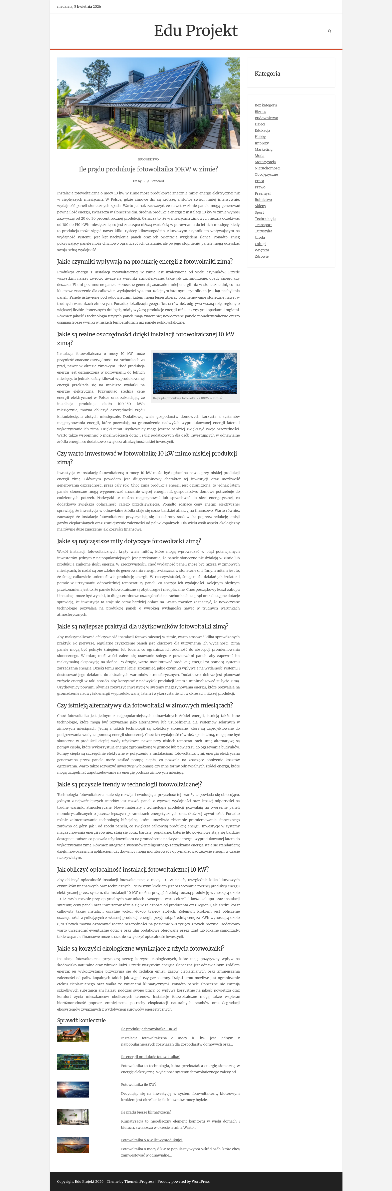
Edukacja (262, 130)
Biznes (260, 111)
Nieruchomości (267, 168)
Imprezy (262, 143)
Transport (263, 225)
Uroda (260, 237)
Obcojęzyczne (266, 174)
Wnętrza (262, 250)
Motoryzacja (265, 162)
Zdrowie (262, 256)
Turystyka (263, 231)
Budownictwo (148, 159)
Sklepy (260, 206)
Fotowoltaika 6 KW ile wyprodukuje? (152, 1140)
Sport (259, 212)
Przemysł (263, 193)
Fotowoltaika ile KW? (138, 1084)
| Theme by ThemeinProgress (129, 1181)
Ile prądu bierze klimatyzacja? (146, 1112)
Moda (259, 155)
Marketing (264, 149)
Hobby (260, 136)
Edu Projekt (196, 30)
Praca (259, 181)
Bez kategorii (266, 105)
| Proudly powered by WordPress (182, 1181)
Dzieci (260, 124)
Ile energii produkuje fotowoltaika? (150, 1057)
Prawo (260, 187)
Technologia (265, 218)
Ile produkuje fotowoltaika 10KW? (149, 1029)
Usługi (260, 244)
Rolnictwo (263, 199)
